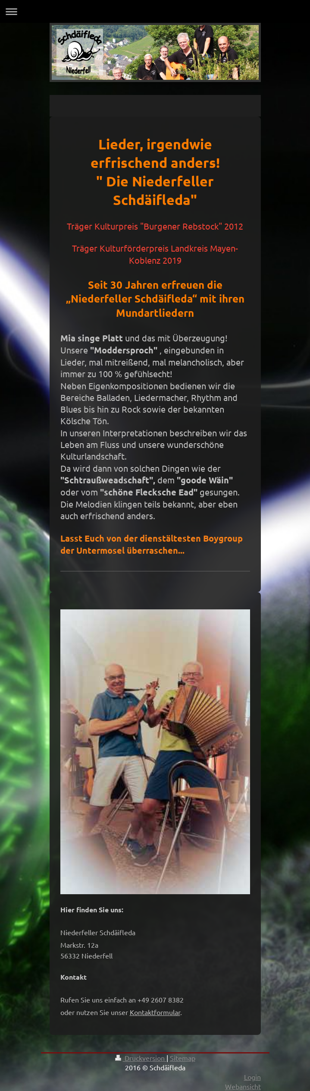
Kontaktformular (155, 1012)
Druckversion (140, 1057)
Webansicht (243, 1086)
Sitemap (182, 1057)
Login (252, 1076)
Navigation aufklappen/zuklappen (155, 11)
